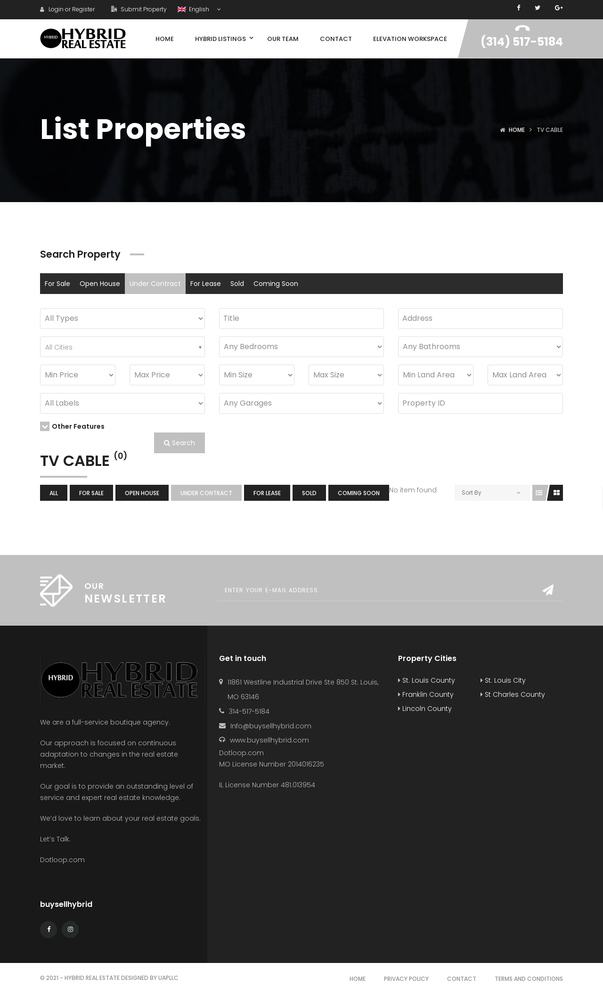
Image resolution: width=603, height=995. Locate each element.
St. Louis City (503, 680)
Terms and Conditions (529, 979)
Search (179, 443)
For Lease (205, 283)
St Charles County (513, 694)
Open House (100, 283)
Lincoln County (425, 708)
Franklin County (426, 694)
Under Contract (155, 283)
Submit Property (139, 9)
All (53, 493)
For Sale (57, 283)
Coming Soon (275, 283)
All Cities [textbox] (59, 347)
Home (517, 130)
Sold (237, 283)
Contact (461, 979)
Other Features (72, 426)
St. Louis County (426, 680)
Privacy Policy (406, 979)
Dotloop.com (63, 860)
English (194, 9)
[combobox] (122, 346)
